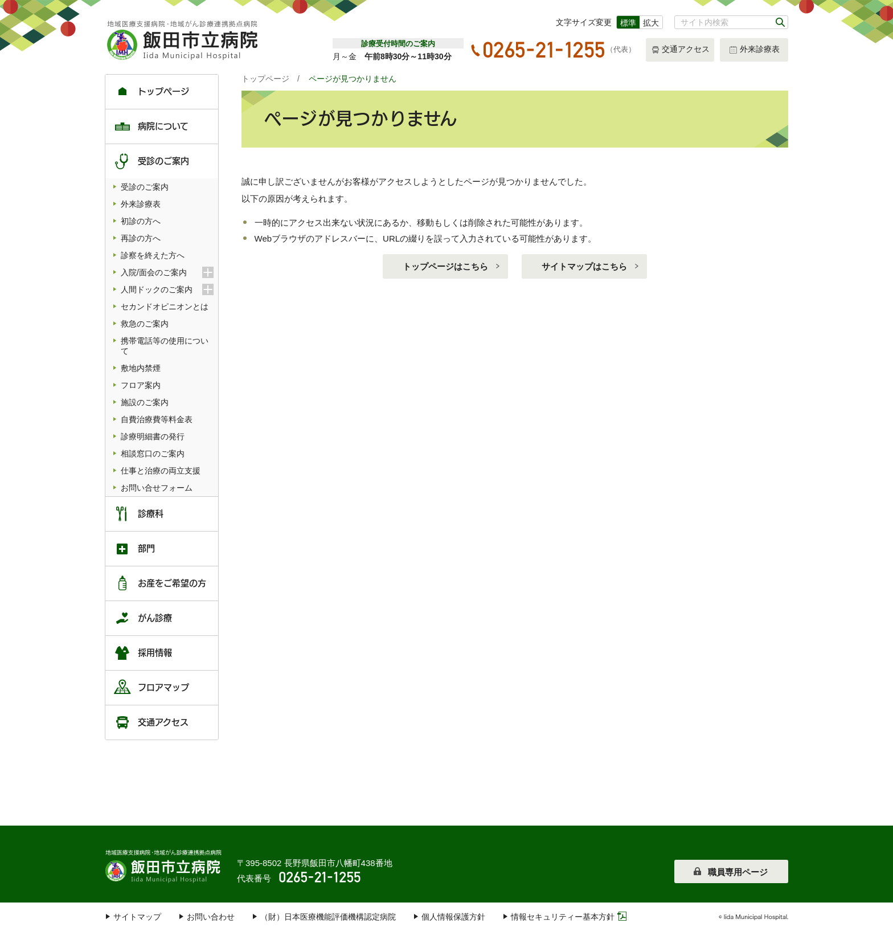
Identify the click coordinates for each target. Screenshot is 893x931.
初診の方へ (141, 221)
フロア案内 (141, 385)
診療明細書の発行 (153, 436)
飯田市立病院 (164, 865)
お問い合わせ (211, 916)
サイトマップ (137, 916)
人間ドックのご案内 (167, 289)
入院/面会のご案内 (167, 272)
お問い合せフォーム (156, 487)
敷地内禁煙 (141, 368)
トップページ (265, 78)
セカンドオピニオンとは (164, 306)
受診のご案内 (145, 186)
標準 (628, 22)
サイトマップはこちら (584, 266)
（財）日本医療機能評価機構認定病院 (328, 916)
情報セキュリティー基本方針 (563, 916)
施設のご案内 (145, 402)
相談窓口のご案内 (153, 453)
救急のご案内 (145, 323)
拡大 (651, 22)
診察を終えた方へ (153, 255)
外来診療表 (754, 49)
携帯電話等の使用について (164, 346)
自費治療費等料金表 (156, 419)
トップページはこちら (445, 266)
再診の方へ (141, 238)
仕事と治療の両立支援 (160, 470)
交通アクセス (680, 49)
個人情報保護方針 (453, 916)
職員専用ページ (738, 872)
